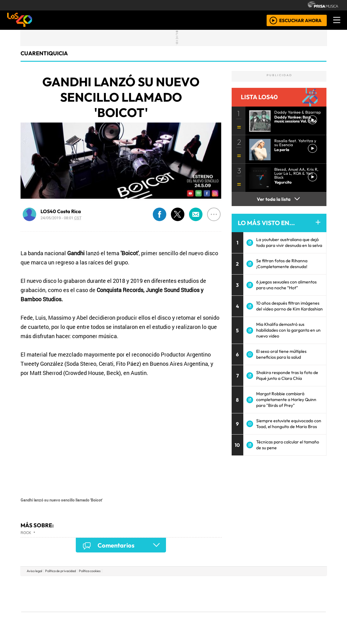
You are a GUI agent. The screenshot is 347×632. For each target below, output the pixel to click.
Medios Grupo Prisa (49, 604)
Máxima (226, 594)
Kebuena (285, 594)
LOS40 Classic (244, 594)
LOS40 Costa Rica (60, 211)
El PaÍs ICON (185, 610)
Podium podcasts (99, 601)
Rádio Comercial (293, 610)
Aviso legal (34, 571)
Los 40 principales (132, 584)
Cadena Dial (263, 594)
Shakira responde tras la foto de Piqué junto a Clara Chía (287, 375)
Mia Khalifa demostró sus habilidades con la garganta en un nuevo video (288, 330)
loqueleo (236, 610)
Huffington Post (111, 594)
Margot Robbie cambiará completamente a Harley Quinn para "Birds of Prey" (286, 399)
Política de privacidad (60, 571)
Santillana (161, 584)
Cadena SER (222, 584)
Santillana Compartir (194, 584)
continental (210, 594)
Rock (26, 532)
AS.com (241, 584)
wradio (163, 594)
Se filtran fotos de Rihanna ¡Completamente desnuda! (281, 263)
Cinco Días (186, 594)
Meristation (266, 610)
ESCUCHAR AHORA (300, 20)
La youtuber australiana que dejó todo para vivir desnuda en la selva (289, 242)
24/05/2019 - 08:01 (61, 217)
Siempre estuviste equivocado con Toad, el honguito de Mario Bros (288, 423)
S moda (210, 610)
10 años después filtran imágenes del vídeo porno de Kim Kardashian (289, 306)
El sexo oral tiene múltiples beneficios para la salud (281, 354)
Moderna (130, 610)
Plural (158, 610)
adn (262, 584)
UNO (145, 594)
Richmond (99, 610)
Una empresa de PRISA (49, 589)
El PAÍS (103, 584)
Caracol (284, 584)
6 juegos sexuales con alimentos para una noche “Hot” (286, 285)
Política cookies (90, 571)
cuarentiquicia (44, 53)
